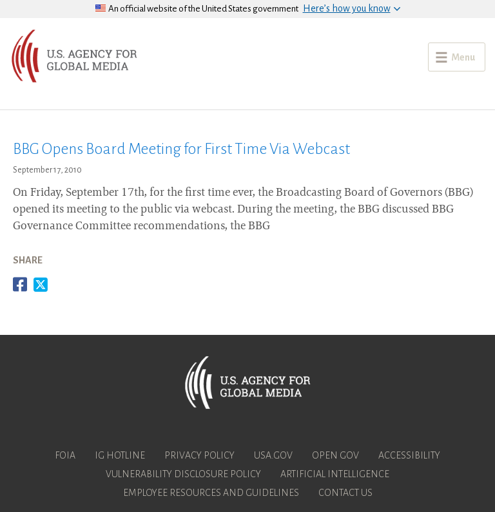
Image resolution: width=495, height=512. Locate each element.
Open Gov (335, 455)
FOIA (65, 455)
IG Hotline (120, 455)
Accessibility (409, 455)
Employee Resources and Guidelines (211, 493)
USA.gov (273, 455)
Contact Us (345, 493)
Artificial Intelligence (334, 474)
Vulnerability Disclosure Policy (183, 474)
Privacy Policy (199, 455)
